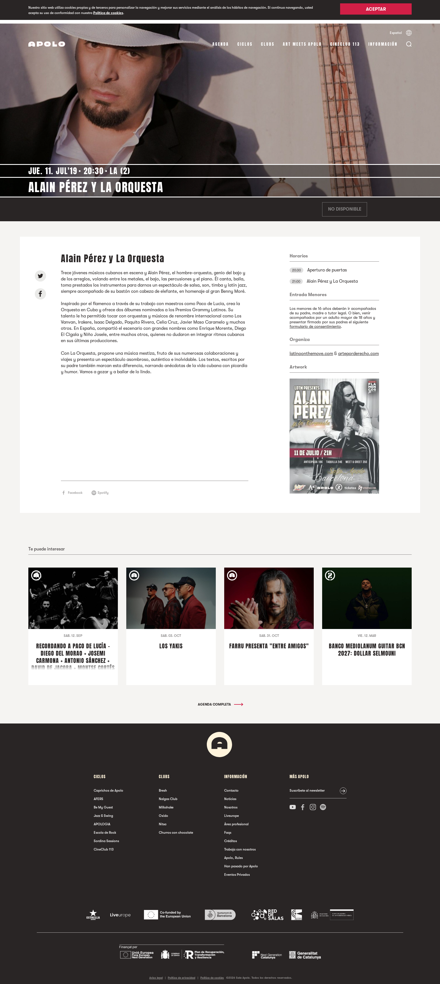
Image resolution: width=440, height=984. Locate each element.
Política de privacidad (181, 974)
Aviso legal (156, 974)
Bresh (163, 787)
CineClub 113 (345, 40)
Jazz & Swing (103, 812)
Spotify (103, 489)
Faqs (227, 829)
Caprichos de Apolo (108, 787)
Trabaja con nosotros (240, 846)
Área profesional (236, 821)
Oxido (163, 812)
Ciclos (245, 40)
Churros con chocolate (176, 829)
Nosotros (230, 804)
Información (383, 40)
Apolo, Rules (233, 854)
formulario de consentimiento (315, 323)
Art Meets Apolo (302, 40)
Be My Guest (103, 804)
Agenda (220, 40)
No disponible (344, 205)
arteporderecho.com (358, 349)
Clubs (267, 40)
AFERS (98, 796)
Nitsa (162, 821)
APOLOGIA (102, 821)
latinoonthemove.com (311, 349)
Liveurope (231, 812)
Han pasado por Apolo (241, 863)
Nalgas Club (168, 796)
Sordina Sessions (106, 838)
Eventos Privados (237, 871)
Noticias (230, 796)
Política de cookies (108, 13)
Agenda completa (220, 701)
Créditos (230, 838)
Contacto (231, 787)
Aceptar (376, 10)
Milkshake (166, 804)
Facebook (75, 489)
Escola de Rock (105, 829)
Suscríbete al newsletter (307, 787)
